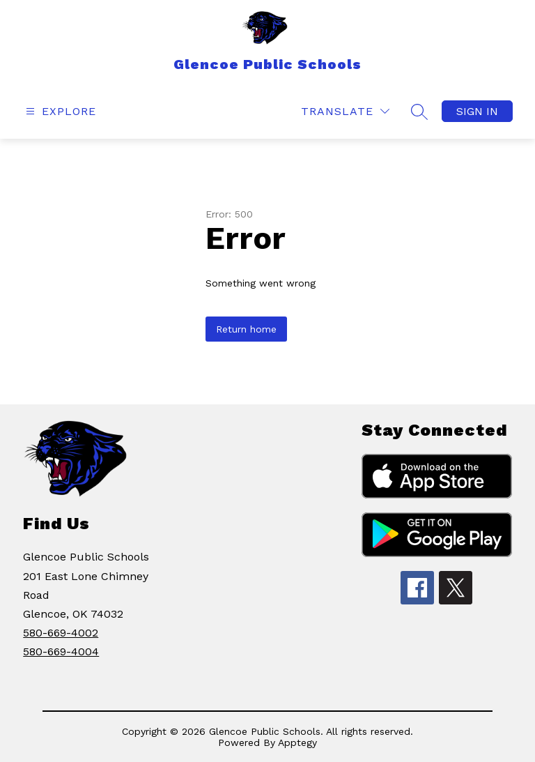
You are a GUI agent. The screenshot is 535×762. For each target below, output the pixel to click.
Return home (246, 329)
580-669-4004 (61, 651)
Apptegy (297, 742)
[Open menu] (59, 111)
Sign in (477, 111)
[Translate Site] (345, 111)
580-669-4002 (60, 632)
